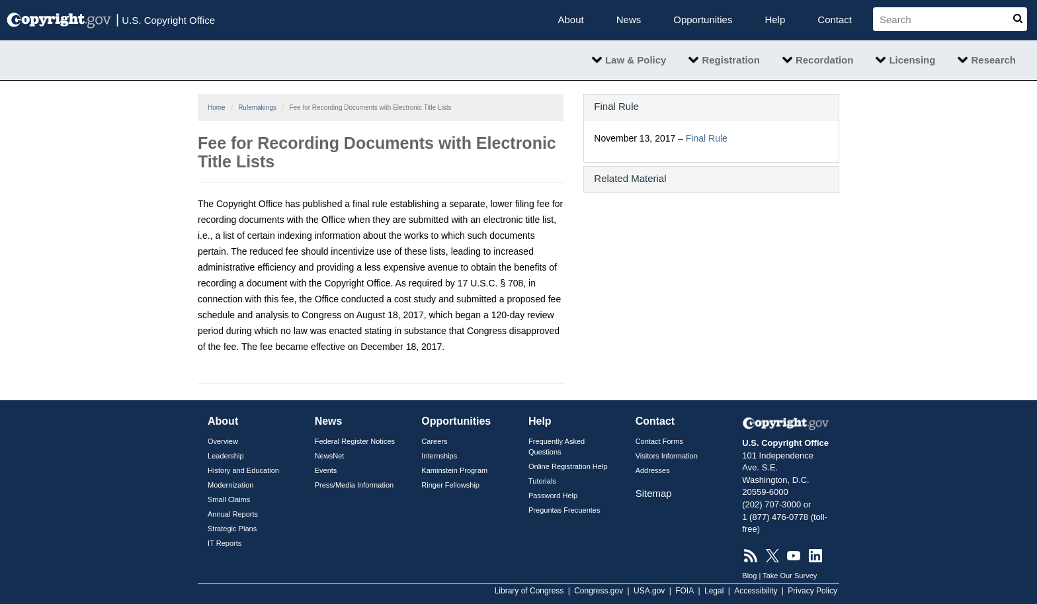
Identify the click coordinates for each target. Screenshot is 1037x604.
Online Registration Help (568, 466)
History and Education (243, 470)
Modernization (230, 485)
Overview (223, 441)
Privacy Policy (812, 590)
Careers (434, 441)
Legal (714, 590)
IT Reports (224, 543)
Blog (749, 576)
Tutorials (542, 481)
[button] (711, 106)
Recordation (825, 59)
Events (326, 470)
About (571, 19)
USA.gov (649, 590)
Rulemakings (257, 107)
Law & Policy (636, 59)
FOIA (684, 590)
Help (775, 19)
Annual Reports (233, 514)
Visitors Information (667, 456)
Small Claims (229, 499)
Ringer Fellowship (450, 485)
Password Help (552, 495)
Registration (731, 59)
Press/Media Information (354, 485)
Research (993, 59)
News (629, 19)
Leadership (226, 456)
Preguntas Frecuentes (564, 510)
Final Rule (706, 138)
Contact (834, 19)
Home (217, 107)
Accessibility (755, 590)
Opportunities (702, 19)
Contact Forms (659, 441)
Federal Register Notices (355, 441)
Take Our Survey (790, 576)
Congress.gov (598, 590)
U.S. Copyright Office (165, 19)
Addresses (653, 470)
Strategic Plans (232, 529)
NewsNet (330, 456)
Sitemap (654, 493)
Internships (439, 456)
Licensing (912, 59)
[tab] (711, 107)
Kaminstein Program (454, 470)
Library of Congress (529, 590)
